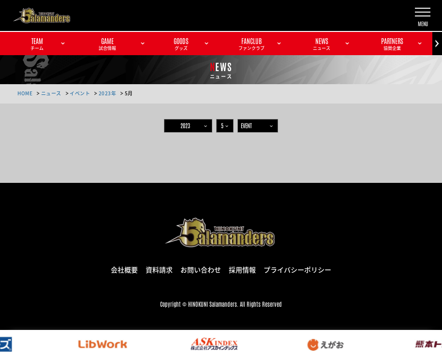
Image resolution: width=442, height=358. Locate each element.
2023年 (108, 93)
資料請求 (159, 269)
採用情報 (242, 269)
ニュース (51, 93)
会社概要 (124, 269)
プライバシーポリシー (297, 269)
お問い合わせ (200, 269)
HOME (24, 93)
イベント (80, 93)
